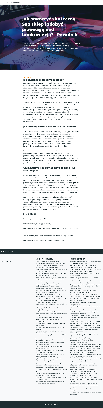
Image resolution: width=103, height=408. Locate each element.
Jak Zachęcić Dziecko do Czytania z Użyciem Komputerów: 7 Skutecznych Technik (83, 374)
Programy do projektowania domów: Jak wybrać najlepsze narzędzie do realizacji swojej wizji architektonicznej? (85, 286)
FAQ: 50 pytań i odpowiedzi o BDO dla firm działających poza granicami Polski (49, 309)
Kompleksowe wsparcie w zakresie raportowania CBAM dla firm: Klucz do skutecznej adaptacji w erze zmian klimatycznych (85, 311)
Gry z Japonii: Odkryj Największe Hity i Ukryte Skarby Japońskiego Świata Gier (50, 355)
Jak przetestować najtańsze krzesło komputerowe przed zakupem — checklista (51, 351)
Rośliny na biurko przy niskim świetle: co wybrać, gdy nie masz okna (84, 274)
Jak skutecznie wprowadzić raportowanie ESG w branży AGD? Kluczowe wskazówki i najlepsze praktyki (85, 385)
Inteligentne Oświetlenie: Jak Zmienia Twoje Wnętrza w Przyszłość (83, 366)
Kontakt (92, 3)
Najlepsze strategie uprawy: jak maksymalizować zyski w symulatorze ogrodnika (51, 374)
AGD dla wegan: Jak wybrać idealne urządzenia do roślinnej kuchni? (85, 307)
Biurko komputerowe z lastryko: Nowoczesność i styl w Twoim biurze (85, 278)
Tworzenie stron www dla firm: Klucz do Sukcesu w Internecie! (85, 393)
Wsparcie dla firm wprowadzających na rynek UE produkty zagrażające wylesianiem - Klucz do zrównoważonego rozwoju (85, 329)
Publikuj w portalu (71, 3)
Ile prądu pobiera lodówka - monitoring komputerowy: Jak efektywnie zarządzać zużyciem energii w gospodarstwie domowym (85, 354)
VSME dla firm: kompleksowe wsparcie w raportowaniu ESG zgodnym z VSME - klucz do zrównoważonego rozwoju (84, 335)
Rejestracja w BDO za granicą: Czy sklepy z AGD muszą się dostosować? (84, 299)
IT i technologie (14, 3)
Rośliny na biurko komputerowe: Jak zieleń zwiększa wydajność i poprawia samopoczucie (85, 270)
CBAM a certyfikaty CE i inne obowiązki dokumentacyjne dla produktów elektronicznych (50, 262)
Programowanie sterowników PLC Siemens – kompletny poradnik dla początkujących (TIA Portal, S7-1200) (51, 313)
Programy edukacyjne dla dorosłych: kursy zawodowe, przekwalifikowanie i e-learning (83, 266)
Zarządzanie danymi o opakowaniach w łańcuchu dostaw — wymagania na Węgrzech (51, 291)
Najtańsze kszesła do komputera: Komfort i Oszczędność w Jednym (49, 347)
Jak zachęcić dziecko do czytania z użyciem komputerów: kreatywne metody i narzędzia (83, 370)
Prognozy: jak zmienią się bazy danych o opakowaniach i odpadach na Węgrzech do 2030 (50, 287)
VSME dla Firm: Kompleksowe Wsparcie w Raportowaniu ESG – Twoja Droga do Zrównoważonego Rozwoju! (83, 340)
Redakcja (83, 3)
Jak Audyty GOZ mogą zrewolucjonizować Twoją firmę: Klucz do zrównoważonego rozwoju (85, 349)
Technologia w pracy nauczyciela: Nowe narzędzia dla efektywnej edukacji (51, 339)
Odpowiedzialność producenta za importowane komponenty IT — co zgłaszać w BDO (50, 284)
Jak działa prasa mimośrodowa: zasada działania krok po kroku (50, 324)
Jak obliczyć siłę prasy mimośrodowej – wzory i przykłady (50, 328)
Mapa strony (6, 261)
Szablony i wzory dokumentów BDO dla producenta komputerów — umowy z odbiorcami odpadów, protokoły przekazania (51, 279)
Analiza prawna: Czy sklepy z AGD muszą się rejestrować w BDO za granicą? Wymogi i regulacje (86, 295)
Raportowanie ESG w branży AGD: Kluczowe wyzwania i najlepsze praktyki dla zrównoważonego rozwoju (86, 379)
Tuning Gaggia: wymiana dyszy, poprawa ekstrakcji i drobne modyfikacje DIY (51, 270)
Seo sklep (27, 77)
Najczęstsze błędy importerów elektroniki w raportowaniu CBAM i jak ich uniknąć (49, 266)
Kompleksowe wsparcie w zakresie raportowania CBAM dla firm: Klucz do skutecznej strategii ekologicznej (85, 317)
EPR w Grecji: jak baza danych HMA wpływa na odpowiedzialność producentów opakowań (50, 295)
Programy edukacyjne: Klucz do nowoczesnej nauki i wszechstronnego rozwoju (85, 262)
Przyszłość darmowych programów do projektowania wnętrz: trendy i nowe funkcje (49, 366)
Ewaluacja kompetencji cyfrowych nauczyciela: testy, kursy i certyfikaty (50, 343)
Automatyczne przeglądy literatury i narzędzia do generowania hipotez (51, 336)
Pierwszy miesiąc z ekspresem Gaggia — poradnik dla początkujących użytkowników (51, 274)
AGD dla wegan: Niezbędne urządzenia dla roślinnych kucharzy (83, 303)
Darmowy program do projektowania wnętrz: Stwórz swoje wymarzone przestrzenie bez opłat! (51, 363)
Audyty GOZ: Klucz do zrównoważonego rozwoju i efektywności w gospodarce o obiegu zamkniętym (85, 345)
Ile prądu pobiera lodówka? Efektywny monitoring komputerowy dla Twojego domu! (85, 359)
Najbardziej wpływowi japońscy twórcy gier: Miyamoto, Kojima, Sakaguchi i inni (49, 359)
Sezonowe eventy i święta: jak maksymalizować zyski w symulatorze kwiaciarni (50, 382)
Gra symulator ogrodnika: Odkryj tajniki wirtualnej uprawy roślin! (51, 370)
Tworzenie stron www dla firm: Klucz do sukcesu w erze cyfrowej (85, 390)
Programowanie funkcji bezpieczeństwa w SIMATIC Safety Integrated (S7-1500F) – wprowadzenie (49, 319)
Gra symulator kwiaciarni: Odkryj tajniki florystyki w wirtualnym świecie (51, 378)
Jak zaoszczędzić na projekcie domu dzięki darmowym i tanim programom (83, 291)
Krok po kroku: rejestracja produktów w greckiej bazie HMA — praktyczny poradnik (51, 299)
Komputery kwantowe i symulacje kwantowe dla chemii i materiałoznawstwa (50, 332)
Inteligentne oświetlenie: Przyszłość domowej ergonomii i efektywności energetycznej (84, 363)
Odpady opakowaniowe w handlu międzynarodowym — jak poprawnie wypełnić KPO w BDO (51, 304)
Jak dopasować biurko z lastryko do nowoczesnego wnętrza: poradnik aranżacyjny (85, 282)
